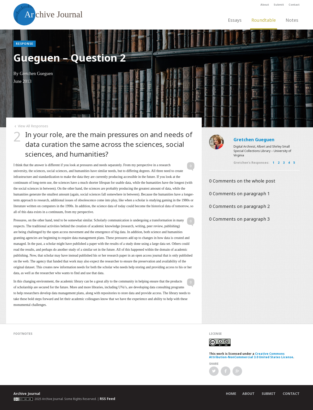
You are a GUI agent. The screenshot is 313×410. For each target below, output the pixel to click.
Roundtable (263, 20)
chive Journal (48, 14)
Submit (279, 4)
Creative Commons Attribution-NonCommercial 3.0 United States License (251, 355)
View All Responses (30, 126)
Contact (294, 4)
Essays (235, 20)
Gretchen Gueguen (254, 139)
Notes (292, 20)
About (264, 4)
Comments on (242, 181)
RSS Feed (107, 398)
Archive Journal (26, 393)
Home (231, 393)
